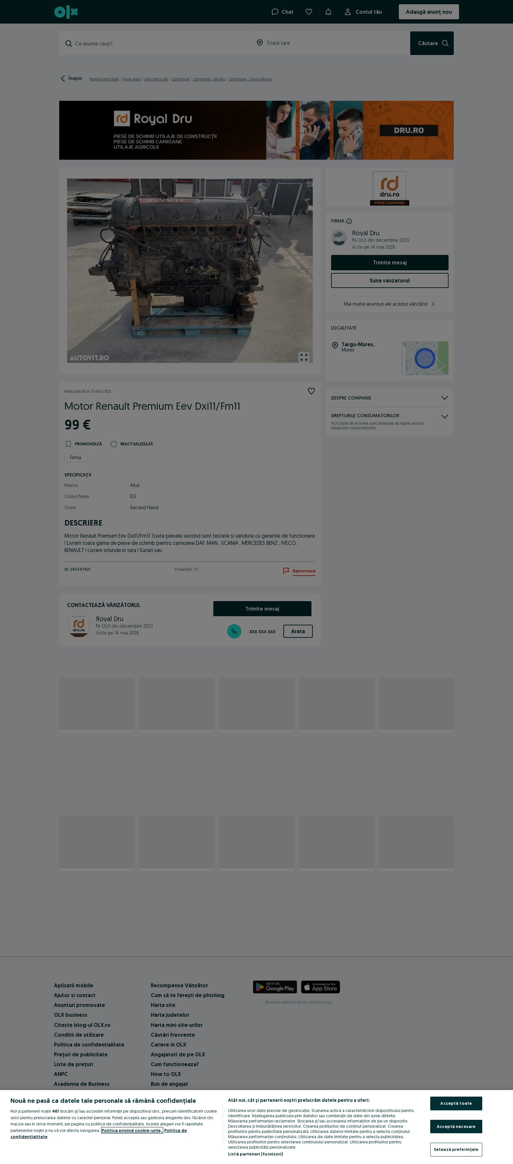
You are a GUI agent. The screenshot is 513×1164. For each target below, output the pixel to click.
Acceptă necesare (456, 1126)
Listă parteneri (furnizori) (255, 1153)
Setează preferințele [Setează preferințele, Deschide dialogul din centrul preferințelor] (456, 1149)
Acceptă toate (456, 1103)
